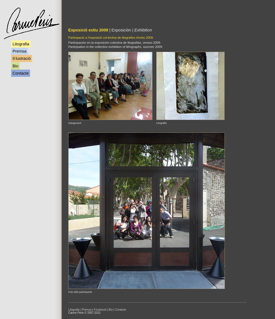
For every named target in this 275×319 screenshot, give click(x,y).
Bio (15, 66)
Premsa (19, 51)
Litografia (21, 44)
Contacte (21, 73)
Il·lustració (22, 58)
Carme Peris (31, 23)
